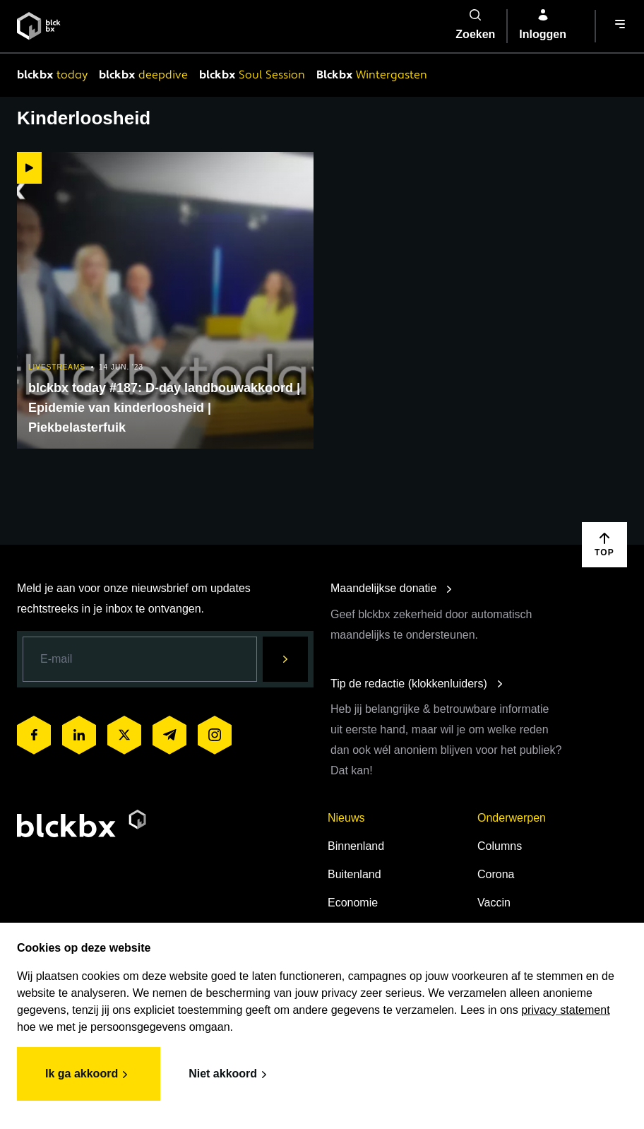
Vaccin (494, 903)
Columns (499, 846)
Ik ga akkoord (88, 1075)
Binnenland (356, 846)
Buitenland (354, 874)
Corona (495, 874)
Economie (353, 903)
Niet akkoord (230, 1075)
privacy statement (565, 1010)
